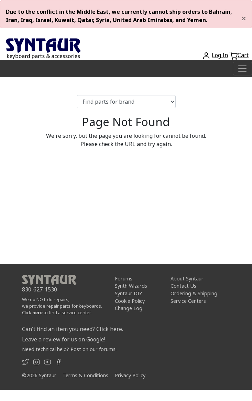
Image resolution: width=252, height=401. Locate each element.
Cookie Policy (130, 300)
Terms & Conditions (85, 375)
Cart (243, 55)
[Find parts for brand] (126, 101)
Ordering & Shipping (194, 293)
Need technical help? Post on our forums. (69, 349)
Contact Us (183, 285)
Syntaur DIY (128, 293)
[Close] (243, 18)
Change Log (128, 308)
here (37, 312)
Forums (123, 278)
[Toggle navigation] (242, 68)
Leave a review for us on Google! (63, 339)
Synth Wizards (131, 285)
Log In (220, 55)
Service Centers (188, 300)
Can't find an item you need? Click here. (72, 329)
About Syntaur (187, 278)
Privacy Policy (130, 375)
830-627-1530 (39, 289)
